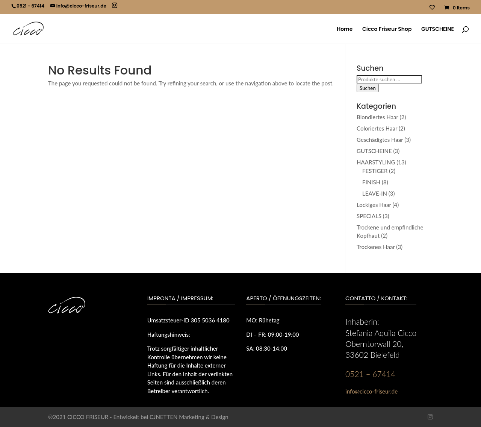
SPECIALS (369, 216)
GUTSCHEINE (437, 29)
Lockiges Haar (374, 204)
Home (344, 29)
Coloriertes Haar (377, 128)
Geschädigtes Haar (380, 139)
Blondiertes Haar (377, 117)
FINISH (371, 182)
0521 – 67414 (370, 373)
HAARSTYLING (376, 162)
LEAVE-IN (374, 193)
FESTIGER (375, 170)
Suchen (368, 88)
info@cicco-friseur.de (371, 391)
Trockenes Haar (376, 246)
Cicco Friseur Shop (386, 29)
